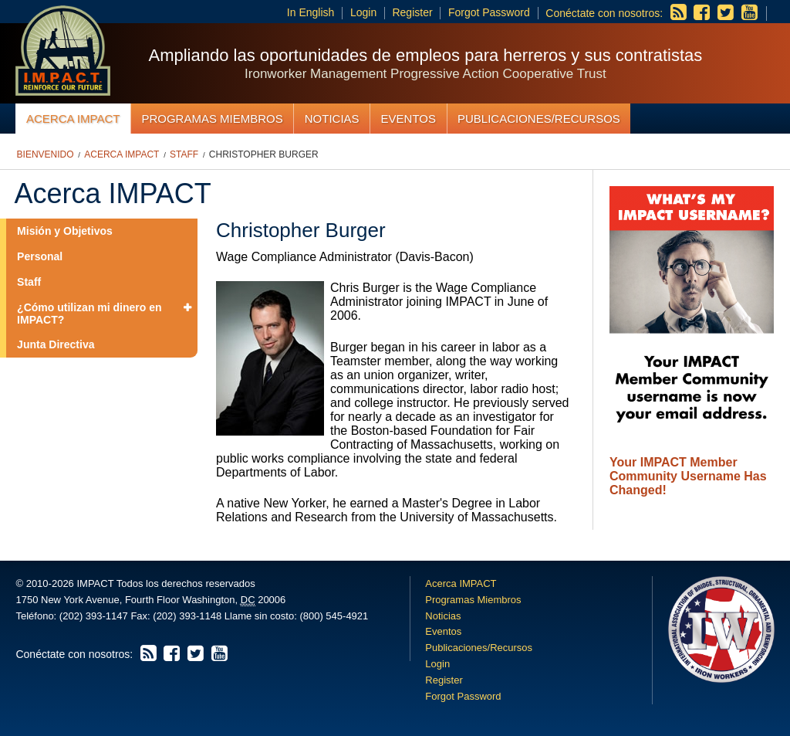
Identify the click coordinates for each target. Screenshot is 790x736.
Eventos (408, 118)
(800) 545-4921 (333, 616)
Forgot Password (489, 12)
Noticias (332, 118)
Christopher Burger (264, 154)
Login (363, 12)
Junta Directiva (55, 344)
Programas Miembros (211, 118)
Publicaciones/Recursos (538, 118)
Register (412, 12)
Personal (39, 256)
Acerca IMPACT (73, 118)
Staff (184, 154)
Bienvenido (45, 154)
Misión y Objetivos (65, 231)
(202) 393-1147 (93, 616)
